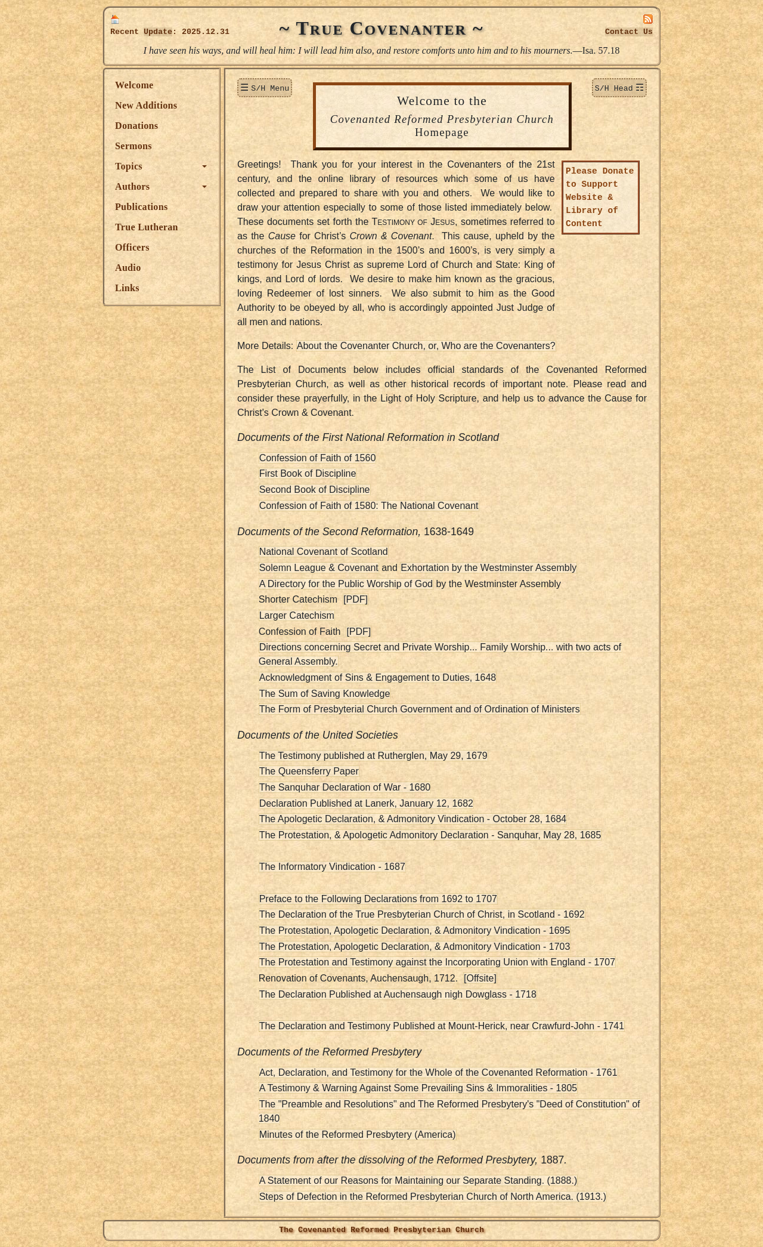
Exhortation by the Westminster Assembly (488, 568)
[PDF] (355, 599)
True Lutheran (146, 227)
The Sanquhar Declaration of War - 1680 (345, 787)
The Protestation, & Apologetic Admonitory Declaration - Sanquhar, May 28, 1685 (430, 835)
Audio (128, 268)
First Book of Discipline (307, 473)
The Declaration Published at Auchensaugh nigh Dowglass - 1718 (397, 994)
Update (158, 31)
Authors (132, 186)
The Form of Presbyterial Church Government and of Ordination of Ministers (419, 709)
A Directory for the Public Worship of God (346, 584)
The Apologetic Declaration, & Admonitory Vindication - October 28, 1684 (413, 819)
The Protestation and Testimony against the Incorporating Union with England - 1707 (437, 962)
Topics (128, 166)
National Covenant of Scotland (323, 552)
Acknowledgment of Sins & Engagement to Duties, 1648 (378, 677)
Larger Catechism (296, 615)
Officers (132, 247)
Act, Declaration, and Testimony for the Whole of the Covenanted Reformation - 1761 (438, 1072)
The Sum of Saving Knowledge (324, 694)
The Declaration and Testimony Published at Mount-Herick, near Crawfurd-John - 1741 (441, 1026)
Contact (629, 31)
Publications (141, 207)
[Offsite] (480, 978)
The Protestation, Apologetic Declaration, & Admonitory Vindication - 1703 (414, 947)
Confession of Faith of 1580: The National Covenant (369, 506)
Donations (136, 126)
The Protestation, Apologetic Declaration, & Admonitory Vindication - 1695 (414, 930)
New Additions (146, 105)
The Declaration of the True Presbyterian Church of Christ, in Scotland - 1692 (422, 914)
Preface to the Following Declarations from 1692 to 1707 (378, 899)
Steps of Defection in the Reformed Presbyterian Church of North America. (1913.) (433, 1197)
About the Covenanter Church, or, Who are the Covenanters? (426, 346)
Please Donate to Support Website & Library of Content (600, 198)
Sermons (133, 146)
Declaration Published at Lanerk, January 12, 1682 (366, 803)
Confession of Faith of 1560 (317, 458)
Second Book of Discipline (314, 489)
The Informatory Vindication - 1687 (332, 867)
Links (127, 288)
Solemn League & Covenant (319, 568)
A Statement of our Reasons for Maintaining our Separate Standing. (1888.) (418, 1180)
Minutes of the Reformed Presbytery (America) (357, 1134)
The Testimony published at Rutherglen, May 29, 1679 (373, 756)
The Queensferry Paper (309, 771)
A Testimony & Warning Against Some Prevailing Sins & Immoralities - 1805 (418, 1088)
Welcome (134, 85)
